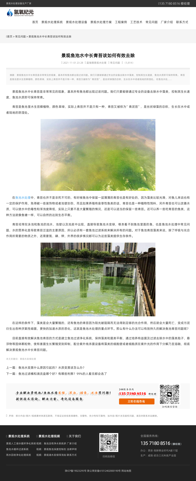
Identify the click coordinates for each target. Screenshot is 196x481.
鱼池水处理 (23, 197)
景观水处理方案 (101, 22)
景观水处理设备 (76, 22)
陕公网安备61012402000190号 (104, 470)
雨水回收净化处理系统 (18, 455)
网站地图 (126, 470)
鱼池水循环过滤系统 (17, 449)
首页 (35, 22)
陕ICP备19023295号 (76, 470)
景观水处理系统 (52, 22)
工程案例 (121, 22)
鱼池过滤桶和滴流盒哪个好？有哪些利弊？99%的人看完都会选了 (62, 374)
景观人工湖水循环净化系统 (21, 443)
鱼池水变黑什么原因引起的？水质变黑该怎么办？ (52, 367)
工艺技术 (136, 22)
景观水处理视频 (49, 436)
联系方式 (182, 22)
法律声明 (72, 449)
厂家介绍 (167, 22)
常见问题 (151, 22)
